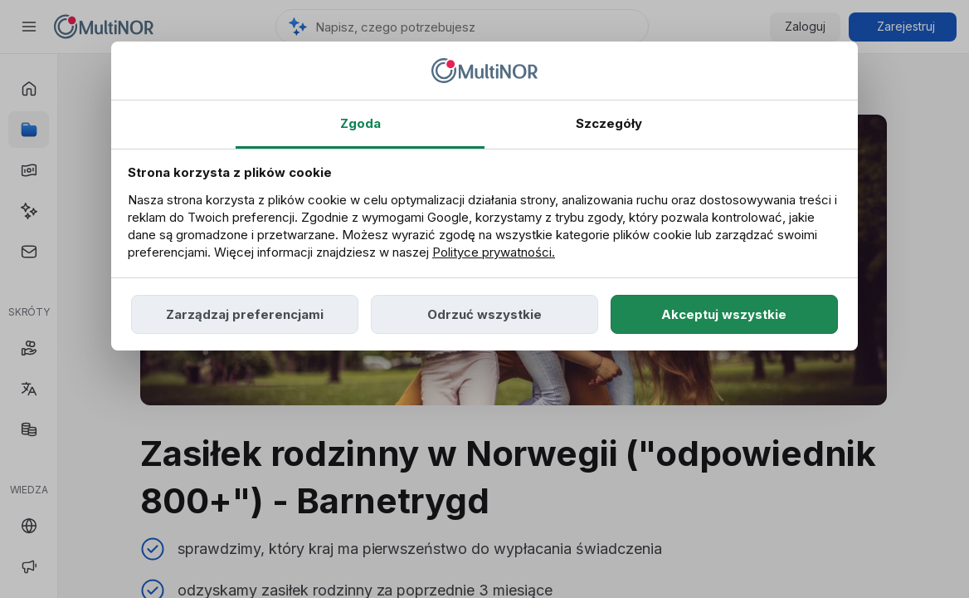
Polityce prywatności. (493, 252)
